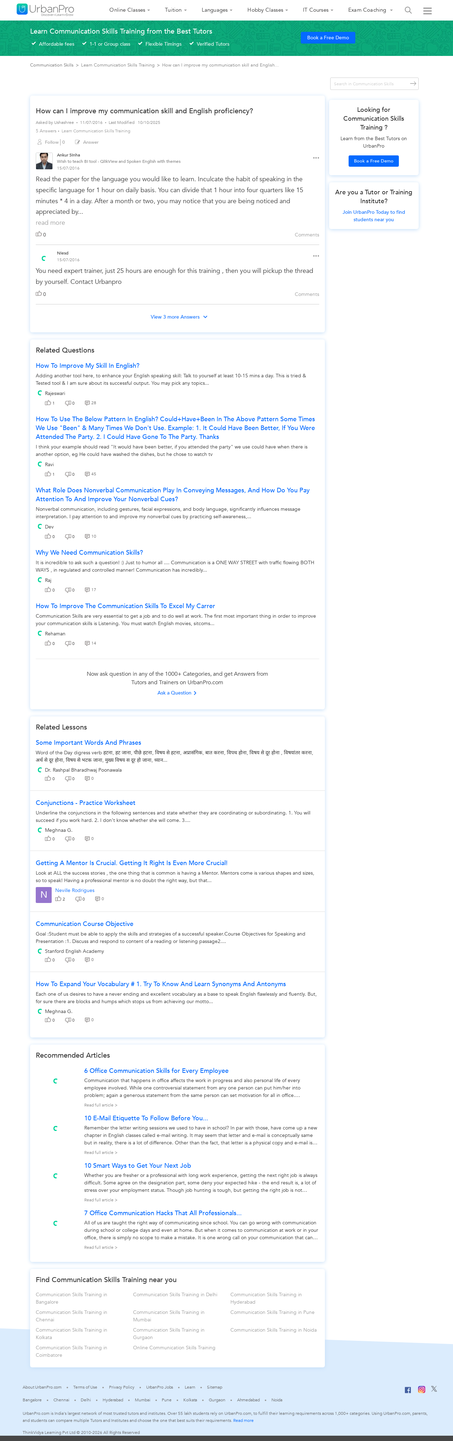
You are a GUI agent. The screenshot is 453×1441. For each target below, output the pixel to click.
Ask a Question (177, 693)
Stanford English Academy (74, 951)
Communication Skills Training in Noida (273, 1330)
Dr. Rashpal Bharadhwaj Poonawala (83, 770)
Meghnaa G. (59, 830)
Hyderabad (113, 1400)
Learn (190, 1387)
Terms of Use (85, 1387)
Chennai (61, 1400)
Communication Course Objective (84, 924)
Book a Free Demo (328, 37)
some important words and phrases (88, 742)
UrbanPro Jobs (159, 1387)
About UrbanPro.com (42, 1387)
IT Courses (315, 9)
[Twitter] (434, 1390)
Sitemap (214, 1387)
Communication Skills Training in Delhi (175, 1294)
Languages (215, 9)
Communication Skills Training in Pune (272, 1312)
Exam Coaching (368, 9)
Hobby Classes (265, 9)
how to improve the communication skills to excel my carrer (125, 606)
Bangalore (32, 1400)
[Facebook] (408, 1393)
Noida (277, 1400)
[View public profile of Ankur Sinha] (44, 162)
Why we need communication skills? (89, 552)
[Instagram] (421, 1392)
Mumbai (142, 1400)
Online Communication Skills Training (174, 1347)
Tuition (173, 9)
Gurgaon (217, 1400)
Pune (167, 1400)
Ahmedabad (248, 1400)
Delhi (86, 1400)
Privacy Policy (121, 1387)
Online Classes (127, 9)
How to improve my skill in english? (87, 365)
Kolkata (190, 1400)
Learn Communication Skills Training (96, 131)
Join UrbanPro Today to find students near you (374, 216)
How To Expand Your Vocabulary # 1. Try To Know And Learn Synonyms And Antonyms (161, 984)
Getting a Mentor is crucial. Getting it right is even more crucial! (132, 863)
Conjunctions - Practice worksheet (86, 803)
